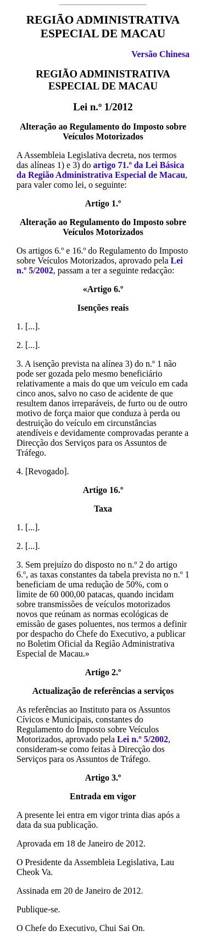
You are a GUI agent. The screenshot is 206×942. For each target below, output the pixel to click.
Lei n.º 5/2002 (142, 739)
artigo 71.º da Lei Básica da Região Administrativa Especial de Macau (100, 170)
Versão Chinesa (160, 54)
